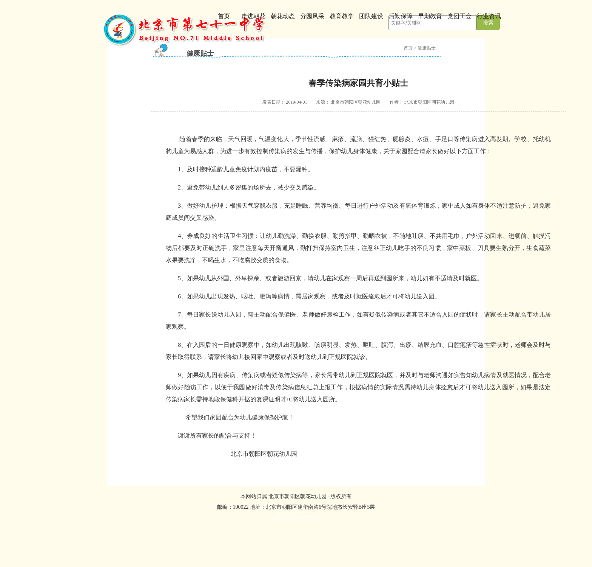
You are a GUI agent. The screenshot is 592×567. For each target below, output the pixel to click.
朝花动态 (283, 16)
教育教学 (342, 16)
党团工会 (459, 16)
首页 (224, 16)
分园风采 (312, 16)
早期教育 (430, 16)
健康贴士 (427, 48)
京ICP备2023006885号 (296, 517)
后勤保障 (400, 16)
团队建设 (371, 16)
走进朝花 (253, 16)
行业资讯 (489, 16)
